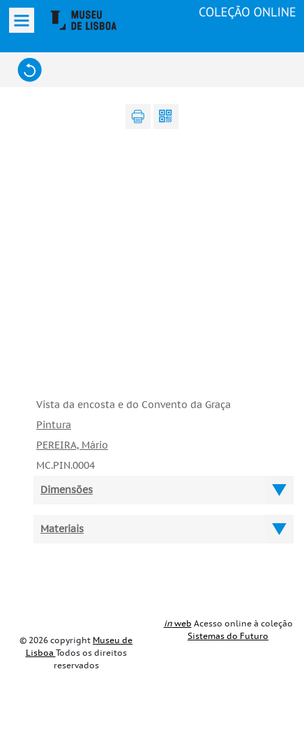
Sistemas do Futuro (228, 636)
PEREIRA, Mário (72, 445)
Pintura (53, 425)
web (178, 624)
